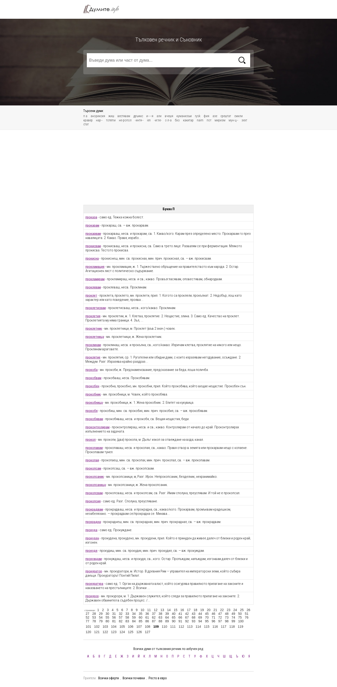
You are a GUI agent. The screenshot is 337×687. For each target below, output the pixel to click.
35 (141, 614)
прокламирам (95, 279)
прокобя (91, 411)
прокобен (92, 386)
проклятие (92, 357)
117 (223, 626)
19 (202, 610)
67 (187, 617)
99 (233, 621)
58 (127, 617)
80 (107, 621)
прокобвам (93, 378)
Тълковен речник (104, 9)
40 (174, 614)
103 (105, 626)
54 (101, 617)
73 (227, 617)
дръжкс (138, 116)
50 (240, 614)
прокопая (92, 460)
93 (193, 621)
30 (107, 614)
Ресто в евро (158, 678)
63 (160, 617)
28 (94, 614)
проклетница (94, 337)
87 (154, 621)
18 (195, 610)
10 (142, 610)
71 (213, 617)
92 (187, 621)
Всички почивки (134, 678)
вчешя (169, 116)
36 (147, 614)
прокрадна (93, 522)
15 (175, 610)
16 (182, 610)
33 (127, 614)
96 (213, 621)
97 (220, 621)
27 (87, 614)
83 (127, 621)
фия (206, 116)
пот (209, 120)
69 (200, 617)
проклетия (92, 316)
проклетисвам (95, 308)
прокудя (91, 551)
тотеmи (111, 120)
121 (96, 632)
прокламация (94, 267)
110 (164, 626)
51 (247, 614)
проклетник (93, 328)
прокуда (91, 530)
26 (248, 610)
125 (130, 632)
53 (94, 617)
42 (187, 614)
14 (169, 610)
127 (147, 632)
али (159, 116)
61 (147, 617)
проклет (91, 295)
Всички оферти (108, 678)
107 (139, 626)
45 (207, 614)
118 (232, 626)
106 (130, 626)
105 (122, 626)
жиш (111, 116)
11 (149, 610)
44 (200, 614)
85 (141, 621)
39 (167, 614)
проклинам (93, 345)
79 (101, 621)
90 (174, 621)
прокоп (90, 439)
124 (122, 632)
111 (173, 626)
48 (227, 614)
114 (198, 626)
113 (189, 626)
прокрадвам (94, 509)
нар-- (99, 120)
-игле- (158, 120)
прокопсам (93, 468)
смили (238, 116)
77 (87, 621)
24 (235, 610)
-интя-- (139, 120)
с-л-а (168, 120)
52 (87, 617)
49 (233, 614)
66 (180, 617)
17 (189, 610)
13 (162, 610)
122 (105, 632)
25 (242, 610)
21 (215, 610)
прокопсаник (94, 476)
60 (141, 617)
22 (222, 610)
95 (207, 621)
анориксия (98, 116)
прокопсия (93, 501)
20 (209, 610)
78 (94, 621)
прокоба (91, 370)
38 (160, 614)
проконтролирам (97, 427)
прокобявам (94, 419)
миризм (220, 120)
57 (121, 617)
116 (215, 626)
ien (149, 120)
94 (200, 621)
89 (167, 621)
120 (88, 632)
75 (240, 617)
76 (247, 617)
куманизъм (184, 116)
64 (167, 617)
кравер (88, 120)
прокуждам (93, 559)
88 (160, 621)
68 (193, 617)
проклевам (93, 287)
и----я (149, 116)
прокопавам (94, 448)
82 (121, 621)
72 (220, 617)
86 (147, 621)
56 (114, 617)
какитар (188, 120)
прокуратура (94, 584)
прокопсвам (94, 493)
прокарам (92, 225)
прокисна (92, 258)
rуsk (197, 116)
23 (229, 610)
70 (207, 617)
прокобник (93, 394)
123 (113, 632)
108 (147, 626)
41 (180, 614)
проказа (91, 217)
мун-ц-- (233, 120)
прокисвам (93, 246)
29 (101, 614)
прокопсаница (95, 485)
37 (154, 614)
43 (193, 614)
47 (220, 614)
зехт (244, 120)
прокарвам (93, 233)
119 (240, 626)
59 (134, 617)
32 (121, 614)
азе (214, 116)
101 (88, 626)
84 (134, 621)
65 (174, 617)
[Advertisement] (168, 167)
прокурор (92, 596)
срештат (225, 116)
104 (113, 626)
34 (134, 614)
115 (206, 626)
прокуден (92, 538)
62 (154, 617)
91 (180, 621)
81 (114, 621)
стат (86, 124)
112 (181, 626)
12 (156, 610)
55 (107, 617)
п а (85, 116)
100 (241, 621)
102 (96, 626)
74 (233, 617)
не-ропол (125, 120)
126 (139, 632)
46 (213, 614)
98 (227, 621)
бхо (177, 120)
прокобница (94, 402)
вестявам (123, 116)
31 (114, 614)
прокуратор (93, 571)
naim (200, 120)
